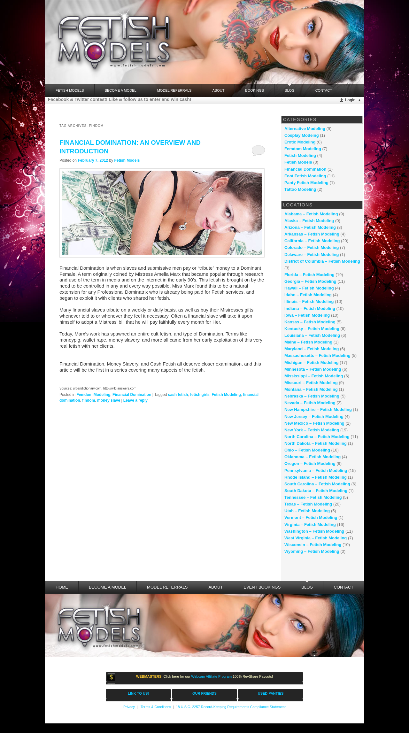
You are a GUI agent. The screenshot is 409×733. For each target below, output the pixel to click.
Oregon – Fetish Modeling (310, 463)
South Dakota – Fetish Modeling (315, 490)
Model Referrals (174, 90)
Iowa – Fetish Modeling (307, 315)
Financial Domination (131, 394)
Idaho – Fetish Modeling (308, 294)
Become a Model (120, 90)
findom (88, 400)
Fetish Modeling (226, 394)
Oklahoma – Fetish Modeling (312, 456)
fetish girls (200, 394)
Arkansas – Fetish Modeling (311, 234)
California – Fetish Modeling (312, 240)
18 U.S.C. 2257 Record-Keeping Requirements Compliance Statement (231, 707)
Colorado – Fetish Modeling (311, 247)
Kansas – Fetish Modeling (310, 322)
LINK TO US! (138, 693)
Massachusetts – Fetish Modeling (317, 355)
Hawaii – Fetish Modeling (309, 288)
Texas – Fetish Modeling (308, 504)
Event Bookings (262, 587)
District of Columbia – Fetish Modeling (322, 261)
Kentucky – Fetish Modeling (311, 328)
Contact (323, 90)
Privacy (129, 707)
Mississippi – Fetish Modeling (313, 376)
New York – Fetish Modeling (311, 430)
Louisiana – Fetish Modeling (312, 335)
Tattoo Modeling (300, 189)
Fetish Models (127, 160)
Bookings (254, 90)
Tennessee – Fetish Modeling (313, 497)
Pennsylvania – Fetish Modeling (315, 470)
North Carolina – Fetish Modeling (317, 436)
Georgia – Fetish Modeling (310, 281)
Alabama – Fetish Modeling (311, 214)
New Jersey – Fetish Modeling (313, 416)
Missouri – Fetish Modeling (311, 382)
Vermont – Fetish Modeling (310, 517)
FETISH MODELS (70, 90)
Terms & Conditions (156, 707)
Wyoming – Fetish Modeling (311, 551)
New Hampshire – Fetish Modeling (318, 409)
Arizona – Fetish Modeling (310, 227)
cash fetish (178, 394)
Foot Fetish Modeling (305, 176)
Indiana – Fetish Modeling (309, 308)
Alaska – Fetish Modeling (309, 220)
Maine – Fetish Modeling (308, 342)
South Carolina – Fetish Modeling (317, 484)
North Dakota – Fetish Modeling (315, 443)
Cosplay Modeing (301, 135)
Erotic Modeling (300, 142)
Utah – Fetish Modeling (307, 510)
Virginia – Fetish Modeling (310, 524)
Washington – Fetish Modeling (314, 531)
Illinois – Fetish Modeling (309, 301)
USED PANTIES (270, 693)
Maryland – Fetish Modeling (311, 348)
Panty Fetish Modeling (306, 182)
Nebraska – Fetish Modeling (311, 396)
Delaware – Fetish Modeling (311, 254)
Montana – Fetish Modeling (311, 389)
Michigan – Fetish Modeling (311, 362)
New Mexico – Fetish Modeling (314, 423)
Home (62, 587)
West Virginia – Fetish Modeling (315, 538)
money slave (108, 400)
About (218, 90)
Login (350, 100)
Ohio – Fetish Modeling (307, 450)
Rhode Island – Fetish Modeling (315, 477)
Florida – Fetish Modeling (309, 274)
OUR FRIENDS (204, 693)
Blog (290, 88)
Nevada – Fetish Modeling (310, 402)
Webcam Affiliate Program (211, 676)
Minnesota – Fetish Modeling (312, 369)
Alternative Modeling (304, 128)
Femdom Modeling (93, 394)
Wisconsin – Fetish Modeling (312, 544)
